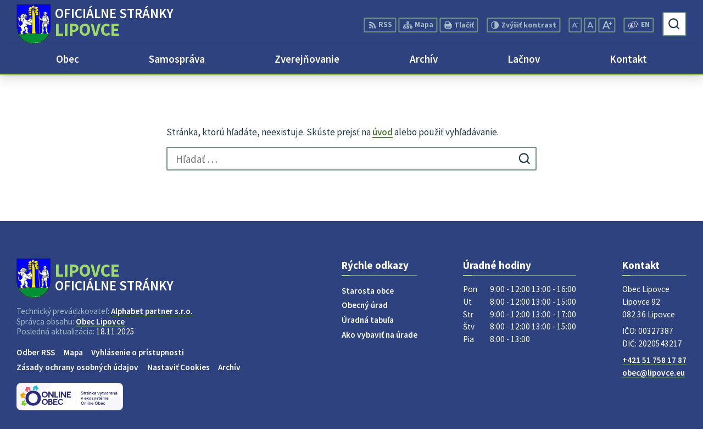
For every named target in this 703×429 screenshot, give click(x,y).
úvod (382, 132)
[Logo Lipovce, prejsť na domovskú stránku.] (94, 24)
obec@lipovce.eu (653, 372)
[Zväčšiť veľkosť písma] (606, 25)
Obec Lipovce (100, 321)
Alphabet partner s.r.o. (152, 311)
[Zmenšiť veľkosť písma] (575, 25)
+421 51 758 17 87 (654, 360)
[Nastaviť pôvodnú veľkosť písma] (590, 25)
